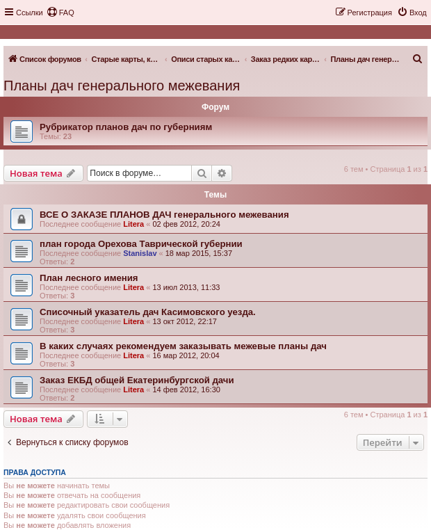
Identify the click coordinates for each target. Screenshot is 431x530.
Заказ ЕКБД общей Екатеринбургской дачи (137, 380)
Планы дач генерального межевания (121, 85)
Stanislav (139, 253)
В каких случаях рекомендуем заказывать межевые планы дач (183, 346)
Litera (133, 224)
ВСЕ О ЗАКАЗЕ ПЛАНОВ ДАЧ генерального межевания (164, 214)
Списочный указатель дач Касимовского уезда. (148, 312)
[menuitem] (60, 12)
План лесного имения (89, 278)
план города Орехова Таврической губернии (141, 244)
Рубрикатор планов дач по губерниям (126, 127)
